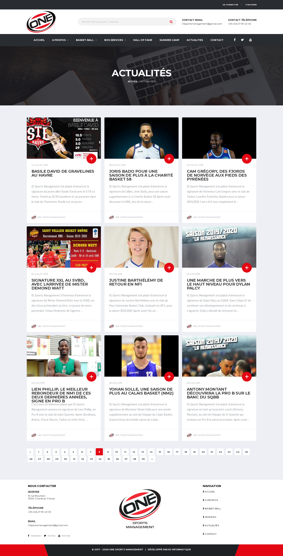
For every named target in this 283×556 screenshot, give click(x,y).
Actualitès (211, 525)
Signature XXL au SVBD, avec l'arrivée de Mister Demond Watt (59, 284)
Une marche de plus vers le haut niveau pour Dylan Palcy (218, 284)
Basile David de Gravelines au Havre (62, 173)
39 (143, 459)
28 (48, 459)
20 (203, 452)
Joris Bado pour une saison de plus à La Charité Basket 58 (141, 175)
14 (151, 452)
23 (229, 452)
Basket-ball (85, 40)
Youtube (64, 536)
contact (216, 40)
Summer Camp (169, 40)
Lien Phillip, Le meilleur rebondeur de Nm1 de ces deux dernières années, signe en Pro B (61, 395)
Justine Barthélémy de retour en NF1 (136, 282)
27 (39, 459)
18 (185, 452)
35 (108, 459)
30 (65, 459)
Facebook (34, 536)
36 (117, 459)
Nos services (113, 40)
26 (30, 459)
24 (237, 452)
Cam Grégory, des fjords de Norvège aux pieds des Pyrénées (217, 175)
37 (125, 459)
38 (134, 459)
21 (211, 452)
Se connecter (230, 5)
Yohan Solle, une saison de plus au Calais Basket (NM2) (141, 391)
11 (125, 452)
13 (142, 452)
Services (209, 516)
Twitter (49, 536)
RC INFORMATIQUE (179, 549)
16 (168, 452)
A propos (59, 40)
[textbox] (127, 21)
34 (100, 459)
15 (160, 452)
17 (177, 452)
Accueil (39, 40)
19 (194, 452)
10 (116, 452)
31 (74, 459)
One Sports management (126, 549)
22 (220, 452)
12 (134, 452)
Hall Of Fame (142, 40)
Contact (210, 533)
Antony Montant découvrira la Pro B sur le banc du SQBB (218, 393)
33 (91, 459)
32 (82, 459)
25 (246, 452)
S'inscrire (251, 5)
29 (56, 459)
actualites (195, 40)
